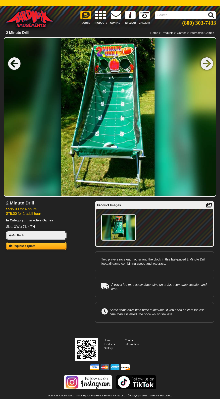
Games (181, 32)
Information (132, 344)
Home (154, 32)
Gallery (108, 348)
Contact (130, 340)
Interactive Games (202, 32)
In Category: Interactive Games (29, 220)
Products (167, 32)
